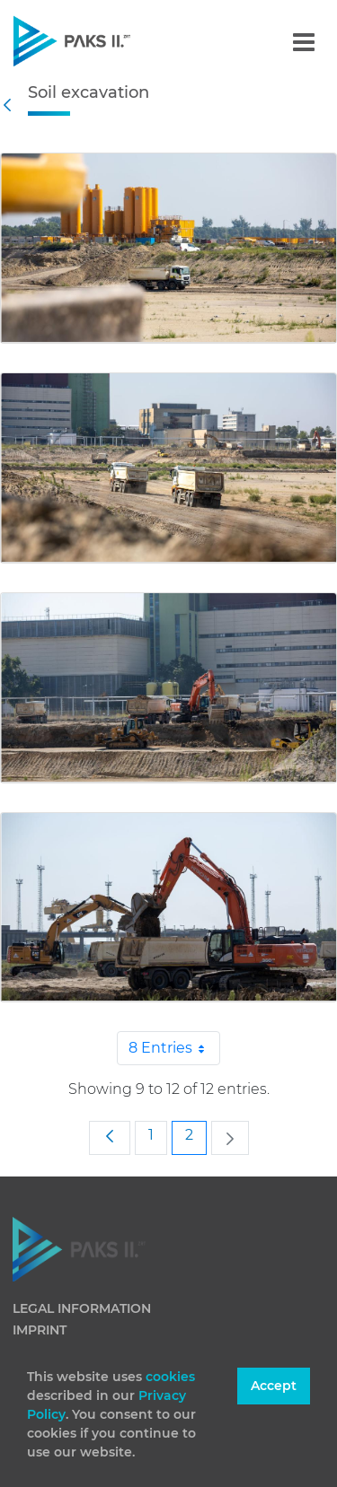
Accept (274, 1386)
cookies (170, 1377)
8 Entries (174, 1048)
